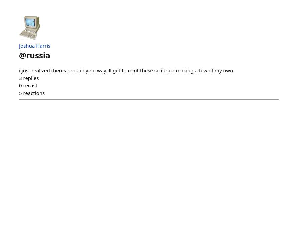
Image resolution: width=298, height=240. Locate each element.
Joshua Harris (34, 45)
